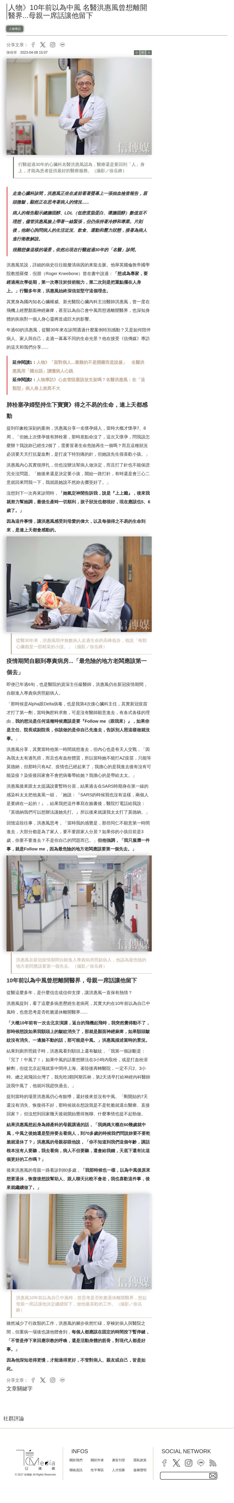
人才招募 (118, 1470)
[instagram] (189, 1463)
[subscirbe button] (212, 1475)
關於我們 (75, 1460)
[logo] (36, 1460)
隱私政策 (140, 1460)
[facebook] (164, 1463)
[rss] (213, 1463)
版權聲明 (140, 1470)
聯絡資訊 (75, 1470)
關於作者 (97, 1460)
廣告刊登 (118, 1460)
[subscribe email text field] (189, 1476)
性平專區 (97, 1470)
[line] (201, 1463)
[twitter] (176, 1463)
